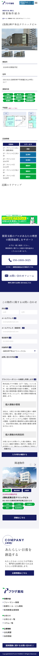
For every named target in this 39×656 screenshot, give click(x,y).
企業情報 (7, 628)
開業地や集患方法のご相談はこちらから (26, 2)
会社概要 (7, 632)
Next (35, 464)
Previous (30, 464)
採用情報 (7, 636)
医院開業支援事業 (11, 609)
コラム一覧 (8, 623)
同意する (7, 449)
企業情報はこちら (19, 573)
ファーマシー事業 (11, 602)
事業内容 (7, 598)
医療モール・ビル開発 (13, 606)
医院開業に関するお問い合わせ (19, 645)
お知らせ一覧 (9, 619)
